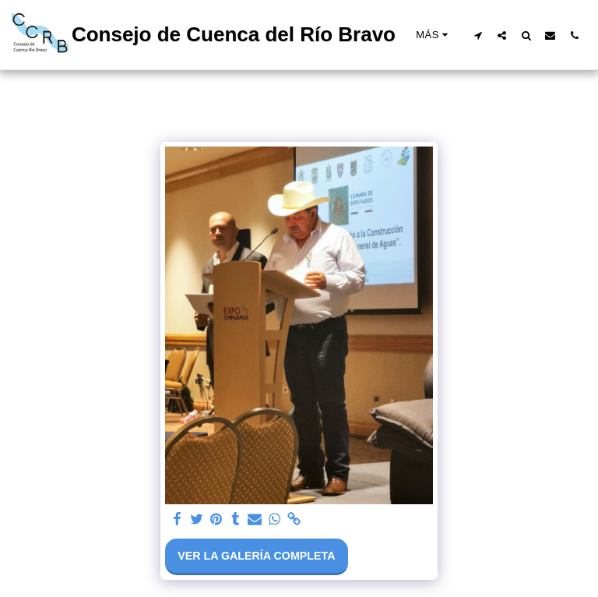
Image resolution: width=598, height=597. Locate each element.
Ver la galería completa (256, 555)
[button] (477, 35)
